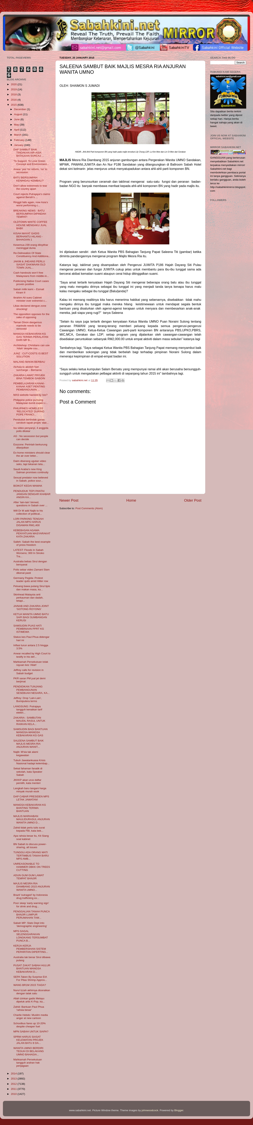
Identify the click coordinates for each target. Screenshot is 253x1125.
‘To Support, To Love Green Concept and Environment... (31, 163)
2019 (14, 89)
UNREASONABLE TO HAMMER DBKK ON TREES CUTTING (31, 866)
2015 (14, 104)
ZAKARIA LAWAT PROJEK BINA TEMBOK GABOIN (29, 377)
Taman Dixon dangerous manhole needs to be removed (27, 325)
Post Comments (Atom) (89, 508)
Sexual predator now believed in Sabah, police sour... (30, 479)
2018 (14, 94)
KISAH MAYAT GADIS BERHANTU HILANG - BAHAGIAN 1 (28, 236)
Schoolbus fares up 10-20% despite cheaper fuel (29, 1025)
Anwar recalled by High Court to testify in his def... (32, 655)
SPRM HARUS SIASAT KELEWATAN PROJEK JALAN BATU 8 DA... (28, 1039)
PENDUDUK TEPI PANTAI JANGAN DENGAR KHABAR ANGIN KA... (32, 494)
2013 (14, 1078)
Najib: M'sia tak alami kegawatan (25, 753)
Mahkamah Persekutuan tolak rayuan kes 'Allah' (30, 663)
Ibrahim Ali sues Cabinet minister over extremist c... (30, 299)
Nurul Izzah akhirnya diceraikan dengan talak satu (31, 992)
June (17, 119)
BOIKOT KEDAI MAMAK (27, 485)
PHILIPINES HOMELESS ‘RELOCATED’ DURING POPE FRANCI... (28, 411)
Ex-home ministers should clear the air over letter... (31, 454)
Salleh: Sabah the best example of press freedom (32, 543)
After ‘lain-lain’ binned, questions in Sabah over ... (30, 504)
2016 (14, 99)
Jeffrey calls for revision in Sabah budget (28, 672)
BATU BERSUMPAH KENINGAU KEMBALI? (28, 179)
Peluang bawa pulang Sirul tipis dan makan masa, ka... (31, 588)
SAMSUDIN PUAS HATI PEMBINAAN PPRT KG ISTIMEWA (28, 628)
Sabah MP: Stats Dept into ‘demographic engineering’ (30, 924)
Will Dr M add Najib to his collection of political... (28, 512)
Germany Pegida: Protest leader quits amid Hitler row (30, 580)
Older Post (192, 500)
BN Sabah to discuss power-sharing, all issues (30, 846)
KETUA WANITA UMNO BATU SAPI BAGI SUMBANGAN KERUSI (31, 617)
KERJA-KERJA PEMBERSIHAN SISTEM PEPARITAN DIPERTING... (30, 948)
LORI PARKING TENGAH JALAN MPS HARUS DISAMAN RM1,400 (28, 522)
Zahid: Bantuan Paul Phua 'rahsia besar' (28, 1008)
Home (131, 500)
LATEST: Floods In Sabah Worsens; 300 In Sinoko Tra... (28, 553)
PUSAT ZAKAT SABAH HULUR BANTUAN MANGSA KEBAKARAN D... (31, 968)
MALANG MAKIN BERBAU (29, 361)
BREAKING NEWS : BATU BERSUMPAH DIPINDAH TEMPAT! (29, 213)
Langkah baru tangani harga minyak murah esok (29, 790)
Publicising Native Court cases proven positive (31, 283)
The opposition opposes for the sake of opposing (31, 316)
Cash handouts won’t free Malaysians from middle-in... (31, 274)
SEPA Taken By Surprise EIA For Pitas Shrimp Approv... (30, 978)
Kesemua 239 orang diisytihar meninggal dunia (30, 246)
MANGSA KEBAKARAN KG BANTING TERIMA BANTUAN (29, 808)
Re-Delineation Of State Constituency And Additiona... (32, 255)
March (18, 134)
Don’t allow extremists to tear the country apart (30, 187)
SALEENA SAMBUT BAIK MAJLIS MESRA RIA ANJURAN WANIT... (28, 743)
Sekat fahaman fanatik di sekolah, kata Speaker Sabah (27, 771)
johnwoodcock (150, 1110)
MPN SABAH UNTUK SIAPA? (30, 1031)
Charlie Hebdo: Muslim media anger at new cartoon (30, 1017)
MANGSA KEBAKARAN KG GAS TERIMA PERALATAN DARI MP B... (30, 336)
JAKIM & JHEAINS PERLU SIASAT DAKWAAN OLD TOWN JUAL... (29, 264)
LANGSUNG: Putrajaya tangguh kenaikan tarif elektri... (27, 709)
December (20, 109)
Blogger (178, 1110)
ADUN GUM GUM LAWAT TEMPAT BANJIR (28, 877)
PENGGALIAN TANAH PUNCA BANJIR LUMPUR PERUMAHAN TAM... (31, 914)
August (18, 114)
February (19, 140)
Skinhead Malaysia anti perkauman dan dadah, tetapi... (28, 597)
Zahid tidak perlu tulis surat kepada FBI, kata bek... (29, 829)
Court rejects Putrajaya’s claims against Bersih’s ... (31, 196)
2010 (14, 1094)
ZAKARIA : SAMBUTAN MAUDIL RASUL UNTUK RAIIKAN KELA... (29, 720)
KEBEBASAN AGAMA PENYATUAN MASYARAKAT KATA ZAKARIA (31, 533)
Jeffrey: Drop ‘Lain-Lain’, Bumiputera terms (27, 700)
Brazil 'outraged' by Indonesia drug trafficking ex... (30, 896)
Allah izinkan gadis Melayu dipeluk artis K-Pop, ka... (29, 1000)
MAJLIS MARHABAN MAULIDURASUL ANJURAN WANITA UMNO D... (31, 819)
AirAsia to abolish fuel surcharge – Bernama (27, 368)
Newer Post (68, 500)
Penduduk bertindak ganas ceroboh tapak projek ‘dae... (31, 421)
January (19, 145)
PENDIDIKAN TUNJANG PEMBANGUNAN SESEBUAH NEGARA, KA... (31, 689)
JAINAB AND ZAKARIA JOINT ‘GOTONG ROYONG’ (31, 608)
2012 (14, 1083)
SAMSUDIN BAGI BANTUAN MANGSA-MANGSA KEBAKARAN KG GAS (30, 732)
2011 (14, 1088)
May (17, 124)
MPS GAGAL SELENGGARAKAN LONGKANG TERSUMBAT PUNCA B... (30, 936)
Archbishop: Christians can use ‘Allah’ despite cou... (31, 347)
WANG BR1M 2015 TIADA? (29, 985)
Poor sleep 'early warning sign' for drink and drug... (31, 905)
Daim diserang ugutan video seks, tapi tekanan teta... (29, 463)
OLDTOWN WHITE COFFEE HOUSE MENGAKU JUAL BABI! (30, 225)
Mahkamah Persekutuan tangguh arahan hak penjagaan (27, 1062)
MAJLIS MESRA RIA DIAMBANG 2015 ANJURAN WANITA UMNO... (31, 886)
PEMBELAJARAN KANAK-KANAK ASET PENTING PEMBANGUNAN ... (29, 386)
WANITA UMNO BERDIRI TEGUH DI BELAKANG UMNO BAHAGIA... (28, 1051)
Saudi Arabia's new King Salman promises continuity (30, 471)
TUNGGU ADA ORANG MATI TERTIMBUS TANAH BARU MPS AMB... (31, 855)
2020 (14, 84)
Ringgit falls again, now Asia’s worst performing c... (30, 204)
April (17, 129)
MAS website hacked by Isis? (30, 394)
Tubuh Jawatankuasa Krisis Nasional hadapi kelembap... (31, 762)
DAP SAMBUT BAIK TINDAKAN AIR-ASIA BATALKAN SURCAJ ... (28, 152)
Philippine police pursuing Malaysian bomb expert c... (30, 401)
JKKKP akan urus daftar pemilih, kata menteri (27, 781)
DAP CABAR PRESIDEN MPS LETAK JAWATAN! (31, 798)
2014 (14, 1073)
